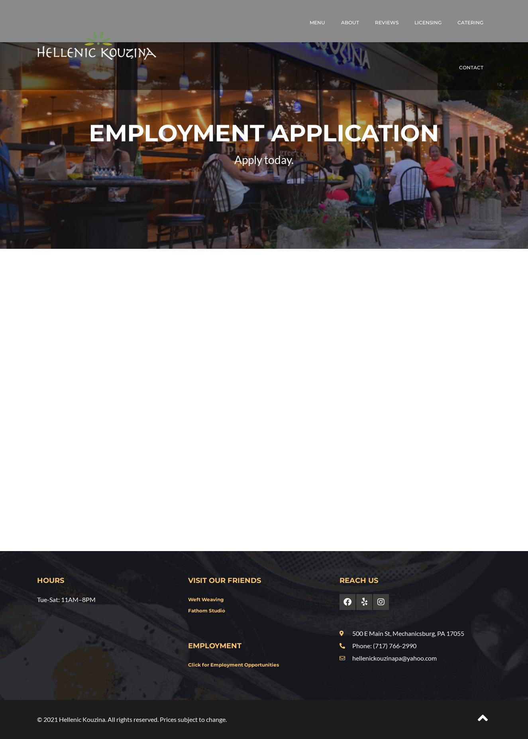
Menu (317, 22)
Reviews (386, 22)
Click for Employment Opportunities (233, 665)
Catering (470, 22)
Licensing (428, 22)
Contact (471, 67)
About (350, 22)
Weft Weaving (206, 599)
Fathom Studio (206, 611)
